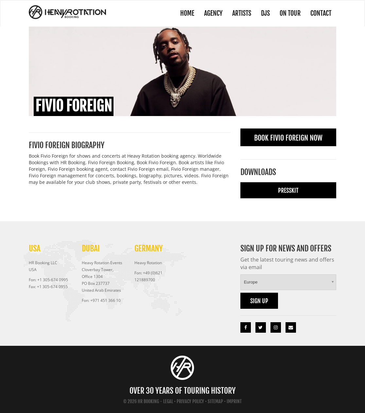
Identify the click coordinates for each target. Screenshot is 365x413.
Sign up (259, 301)
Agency (213, 13)
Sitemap (215, 401)
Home (187, 13)
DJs (265, 13)
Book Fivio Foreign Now (288, 137)
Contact (320, 13)
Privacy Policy (190, 401)
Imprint (234, 401)
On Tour (290, 13)
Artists (241, 13)
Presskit (288, 190)
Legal (168, 401)
